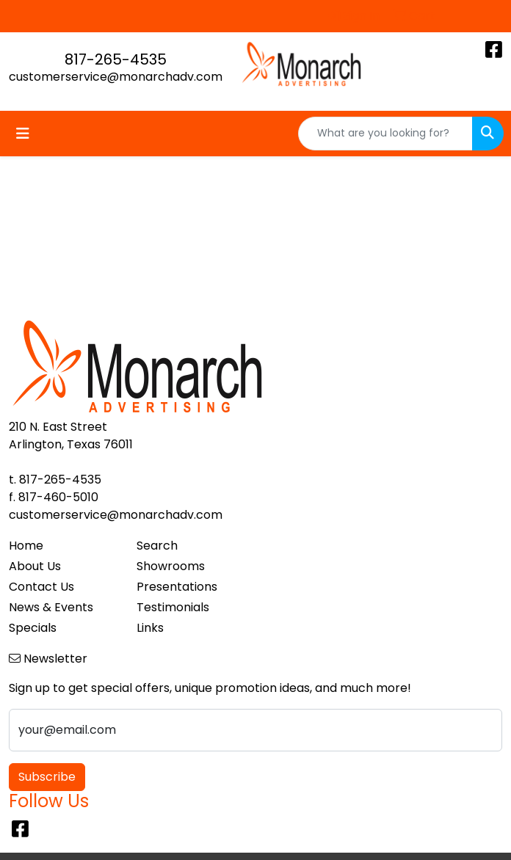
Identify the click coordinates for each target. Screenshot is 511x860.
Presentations (177, 586)
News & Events (51, 607)
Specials (33, 627)
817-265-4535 (116, 59)
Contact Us (41, 586)
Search (157, 545)
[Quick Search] (385, 133)
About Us (35, 566)
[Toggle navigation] (22, 133)
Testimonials (173, 607)
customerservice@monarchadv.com (115, 76)
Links (150, 627)
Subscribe (47, 776)
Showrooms (171, 566)
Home (26, 545)
